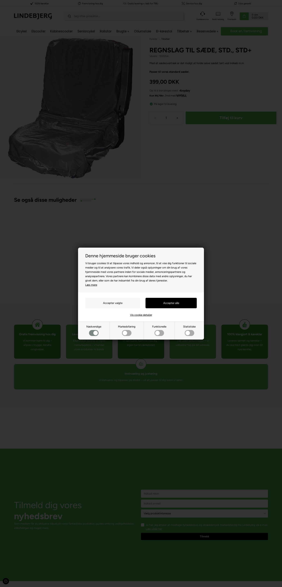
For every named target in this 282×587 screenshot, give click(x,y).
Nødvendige (93, 330)
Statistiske (189, 330)
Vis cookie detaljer (141, 315)
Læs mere (91, 284)
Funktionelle (159, 330)
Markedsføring (126, 330)
